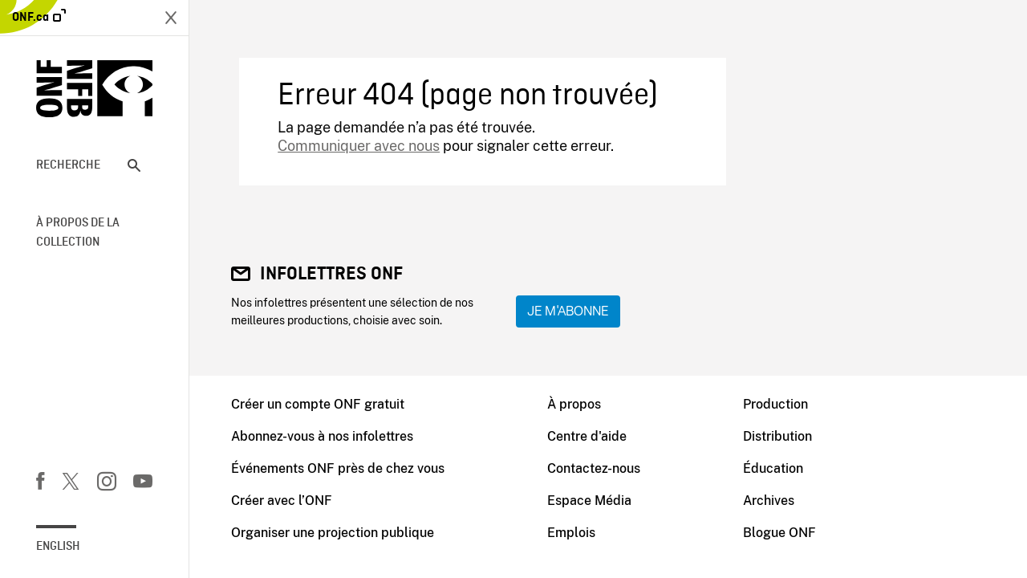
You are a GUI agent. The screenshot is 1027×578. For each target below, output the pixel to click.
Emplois (571, 532)
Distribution (777, 436)
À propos (574, 404)
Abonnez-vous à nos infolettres (322, 436)
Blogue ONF (779, 532)
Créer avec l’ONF (281, 500)
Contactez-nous (593, 468)
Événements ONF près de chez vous (337, 468)
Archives (768, 500)
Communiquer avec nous (359, 145)
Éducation (773, 468)
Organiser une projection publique (332, 532)
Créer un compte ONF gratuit (317, 404)
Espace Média (589, 500)
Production (775, 404)
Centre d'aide (587, 436)
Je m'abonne (568, 311)
